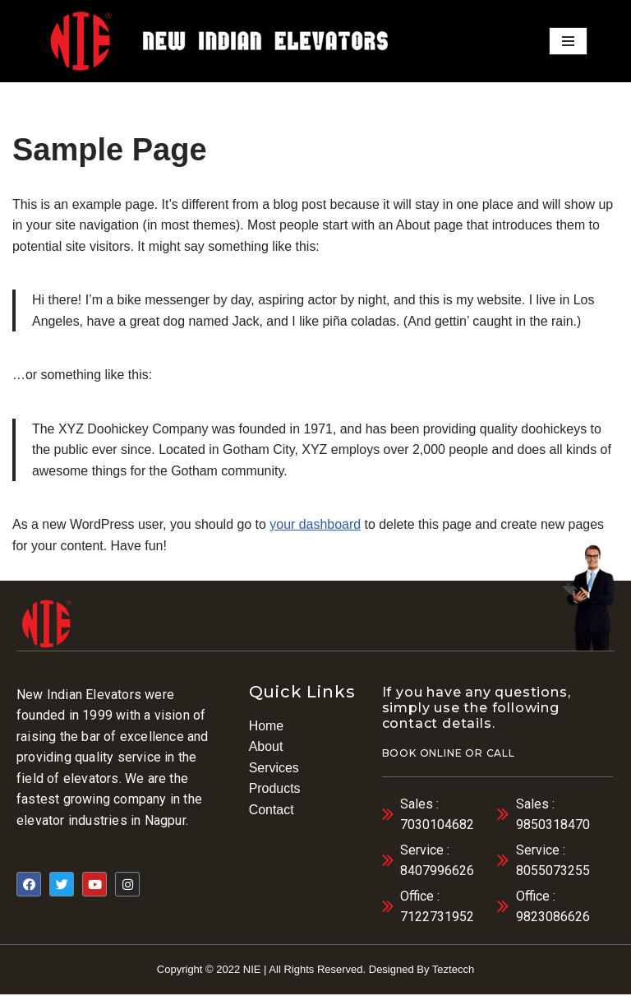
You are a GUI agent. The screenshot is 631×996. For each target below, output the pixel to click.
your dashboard (316, 525)
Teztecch (453, 970)
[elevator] (80, 40)
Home (266, 726)
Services (274, 769)
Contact (271, 811)
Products (275, 789)
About (266, 747)
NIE (252, 970)
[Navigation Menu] (568, 41)
